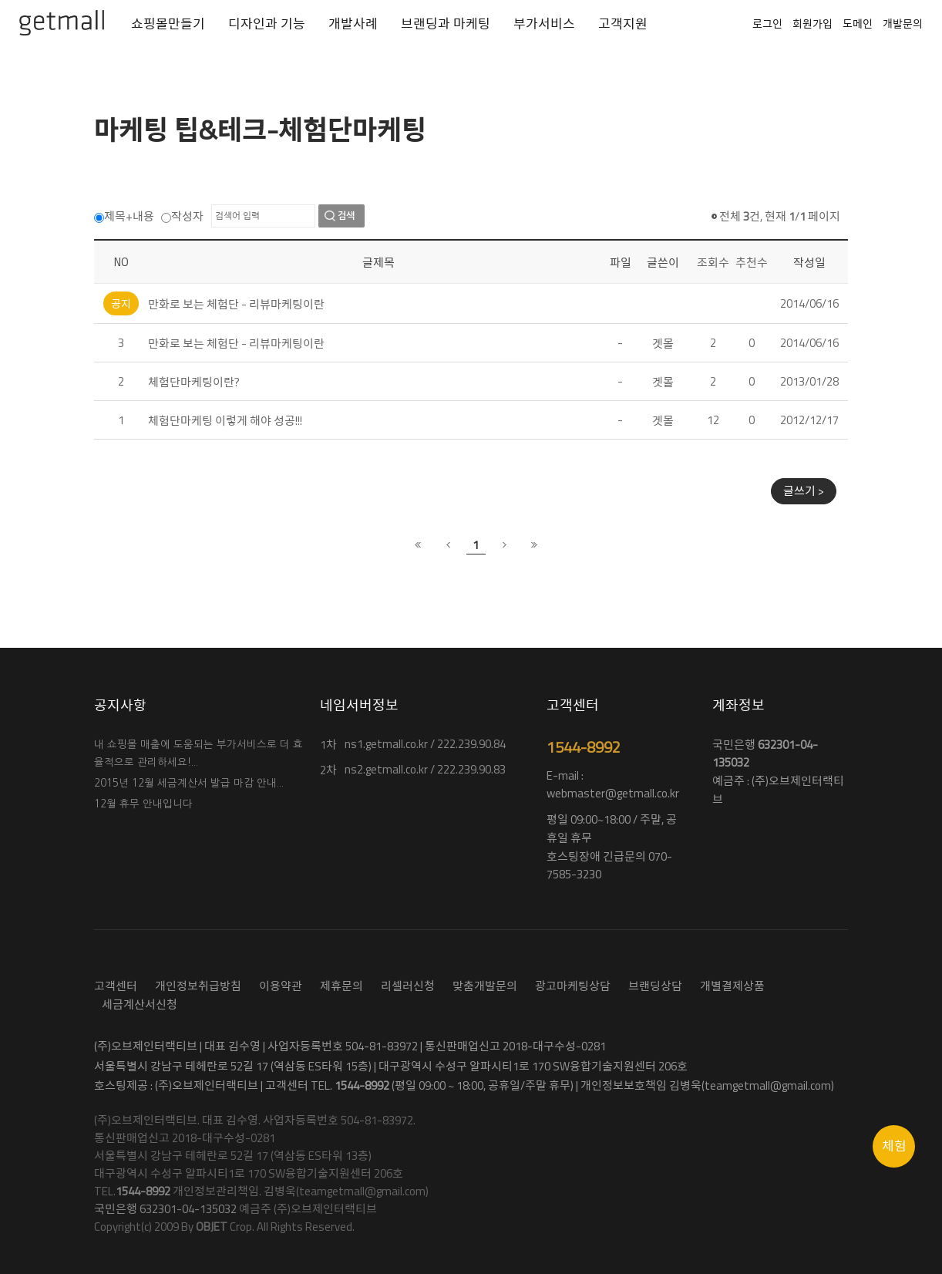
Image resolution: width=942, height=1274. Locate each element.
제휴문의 (341, 986)
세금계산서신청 (139, 1004)
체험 (894, 1146)
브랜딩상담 (655, 986)
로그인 (767, 23)
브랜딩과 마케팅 (445, 24)
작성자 (182, 216)
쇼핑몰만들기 (168, 24)
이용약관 (280, 986)
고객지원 (623, 24)
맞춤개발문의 (484, 986)
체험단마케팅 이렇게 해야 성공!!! (225, 421)
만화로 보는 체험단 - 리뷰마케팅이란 (236, 304)
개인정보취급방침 (198, 986)
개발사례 (353, 24)
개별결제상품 (732, 986)
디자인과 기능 (266, 24)
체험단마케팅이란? (194, 382)
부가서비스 (544, 24)
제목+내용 (124, 216)
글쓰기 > (803, 491)
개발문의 (903, 23)
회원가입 (812, 23)
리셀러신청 (408, 986)
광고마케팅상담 (573, 986)
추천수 (751, 262)
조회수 (713, 262)
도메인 (858, 23)
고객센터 (115, 986)
